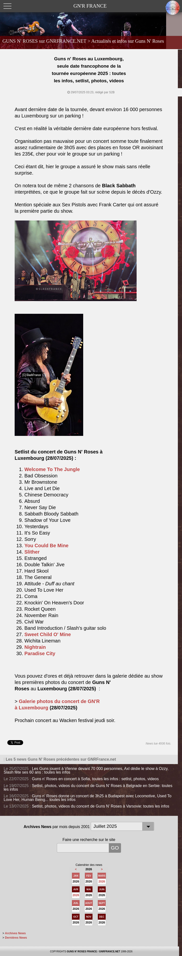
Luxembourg (33, 707)
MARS (101, 875)
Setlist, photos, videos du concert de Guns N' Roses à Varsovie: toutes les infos (100, 806)
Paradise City (39, 653)
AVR (75, 889)
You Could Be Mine (46, 545)
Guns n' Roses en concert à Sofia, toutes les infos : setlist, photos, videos (95, 779)
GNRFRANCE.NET (109, 951)
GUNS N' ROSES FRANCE (82, 951)
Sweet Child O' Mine (47, 634)
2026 (102, 881)
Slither (32, 552)
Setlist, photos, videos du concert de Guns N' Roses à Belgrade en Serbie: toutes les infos (88, 787)
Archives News (15, 933)
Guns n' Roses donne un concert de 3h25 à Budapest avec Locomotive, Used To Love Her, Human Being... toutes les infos (88, 798)
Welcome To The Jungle (52, 469)
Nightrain (35, 647)
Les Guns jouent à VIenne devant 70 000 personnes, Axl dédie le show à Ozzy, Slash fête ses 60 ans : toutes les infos (86, 770)
